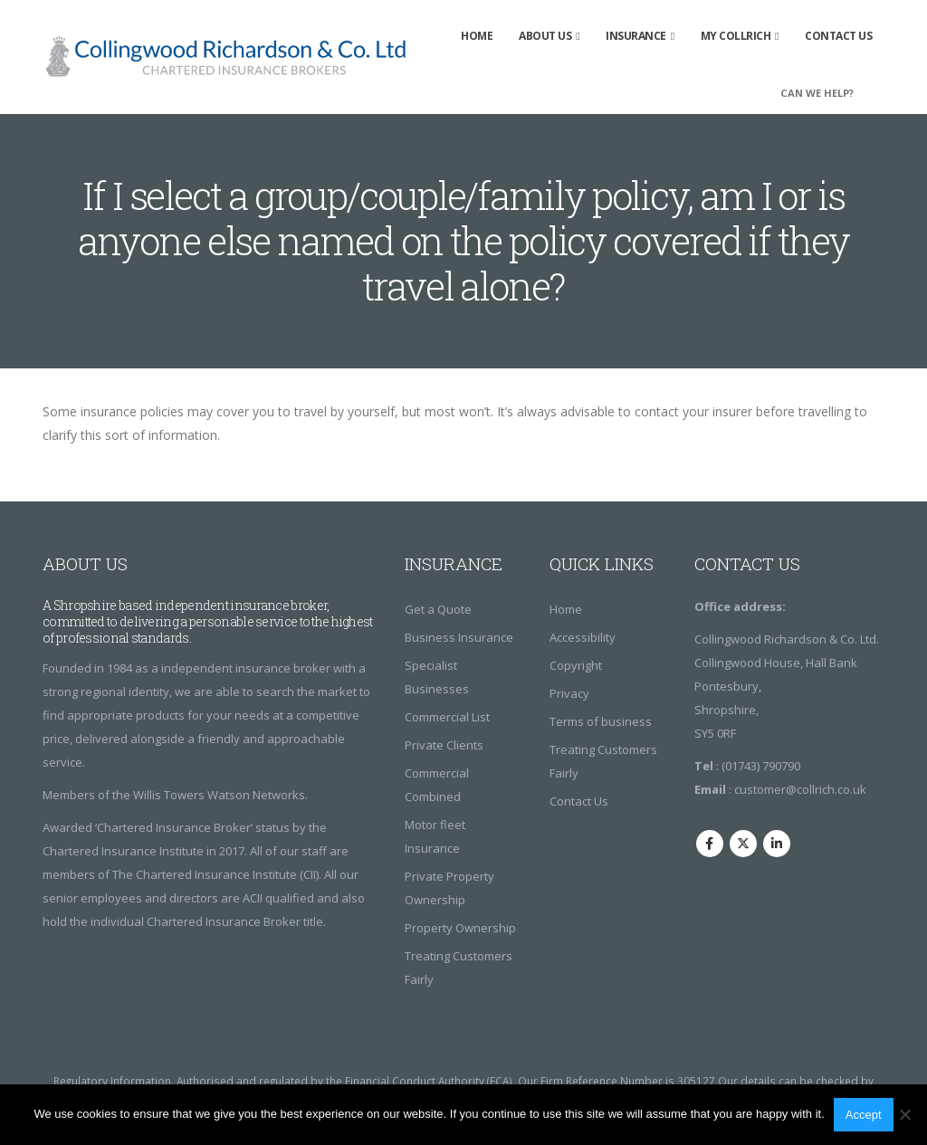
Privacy (569, 693)
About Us (545, 35)
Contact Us (838, 35)
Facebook (709, 843)
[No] (904, 1114)
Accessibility (583, 637)
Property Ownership (460, 928)
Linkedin (776, 843)
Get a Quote (438, 609)
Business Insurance (459, 637)
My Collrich (736, 35)
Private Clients (444, 745)
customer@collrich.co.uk (800, 789)
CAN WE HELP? (817, 93)
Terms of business (601, 721)
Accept (864, 1114)
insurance (636, 35)
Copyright (576, 665)
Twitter (743, 843)
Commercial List (447, 717)
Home (476, 35)
